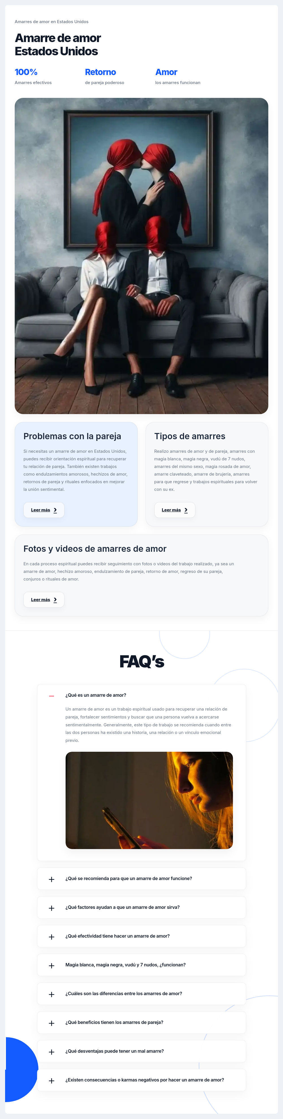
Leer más (40, 510)
